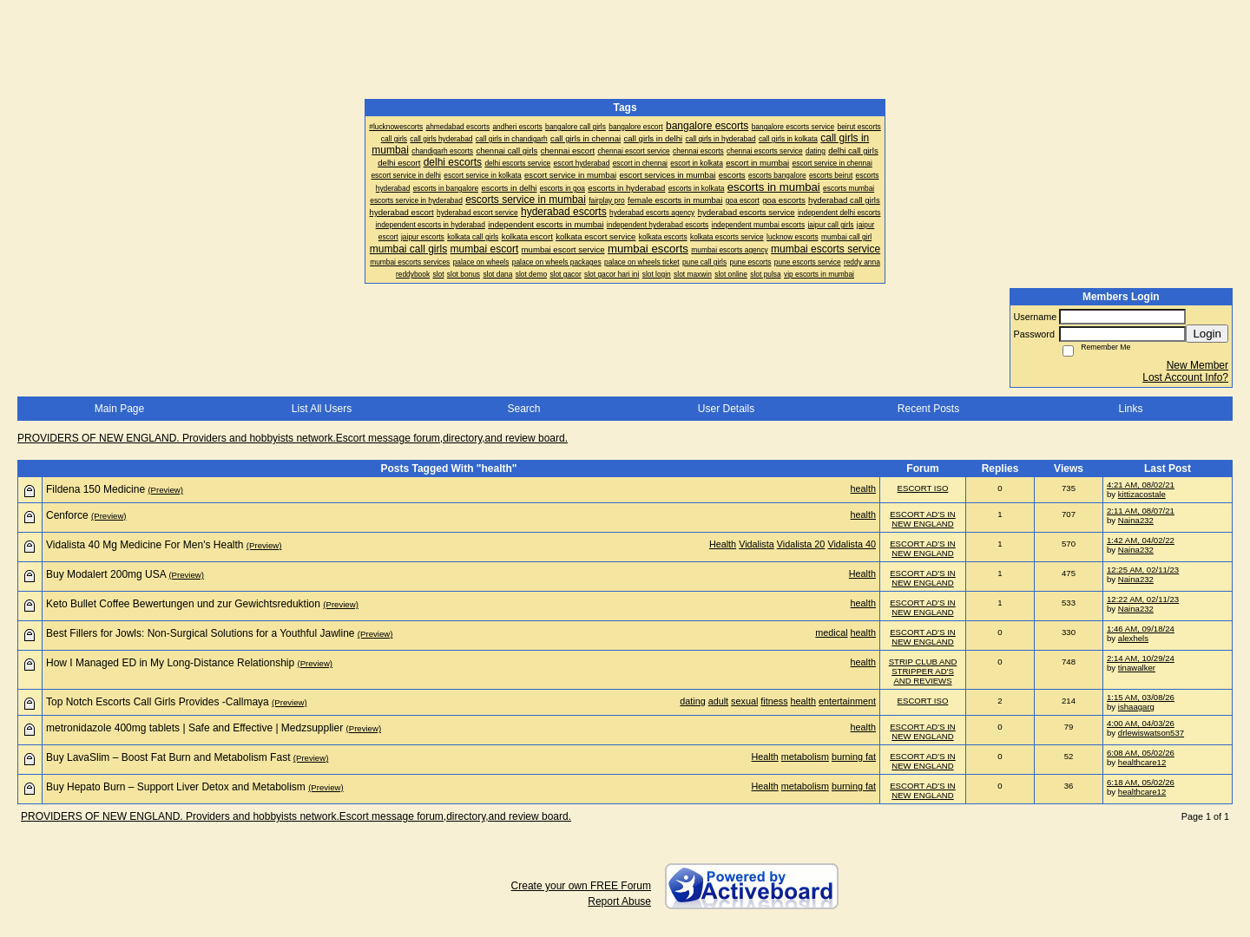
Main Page (119, 409)
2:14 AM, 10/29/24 (1140, 658)
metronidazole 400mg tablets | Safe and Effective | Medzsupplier (194, 728)
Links (1130, 409)
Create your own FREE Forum (581, 886)
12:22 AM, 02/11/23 (1143, 599)
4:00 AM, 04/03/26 (1140, 723)
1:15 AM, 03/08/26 (1140, 697)
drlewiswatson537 (1151, 732)
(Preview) (165, 490)
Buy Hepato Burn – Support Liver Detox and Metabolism (176, 787)
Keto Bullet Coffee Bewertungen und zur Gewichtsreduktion (183, 604)
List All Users (322, 409)
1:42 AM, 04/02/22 (1140, 540)
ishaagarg (1136, 706)
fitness (773, 701)
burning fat (854, 756)
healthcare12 (1142, 762)
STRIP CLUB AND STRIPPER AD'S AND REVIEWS (923, 671)
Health (722, 544)
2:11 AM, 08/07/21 (1140, 510)
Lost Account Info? (1185, 377)
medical (831, 632)
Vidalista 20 (801, 544)
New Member (1197, 365)
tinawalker (1136, 667)
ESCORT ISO (923, 488)
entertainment (847, 701)
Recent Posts (928, 409)
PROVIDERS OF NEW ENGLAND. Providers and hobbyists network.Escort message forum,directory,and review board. (292, 438)
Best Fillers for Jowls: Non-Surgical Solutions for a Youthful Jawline (200, 633)
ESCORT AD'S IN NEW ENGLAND (923, 518)
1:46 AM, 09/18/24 (1140, 628)
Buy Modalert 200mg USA (106, 574)
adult (718, 701)
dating (692, 701)
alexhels (1133, 638)
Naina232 (1136, 520)
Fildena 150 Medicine (95, 489)
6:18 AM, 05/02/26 (1140, 782)
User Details (726, 409)
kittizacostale (1142, 494)
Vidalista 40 (851, 544)
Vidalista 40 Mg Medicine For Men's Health (145, 545)
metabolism (805, 756)
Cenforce (67, 515)
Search (523, 409)
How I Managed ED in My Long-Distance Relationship (170, 663)
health (863, 488)
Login (1207, 333)
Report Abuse (619, 901)
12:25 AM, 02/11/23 (1143, 569)
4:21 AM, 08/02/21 (1140, 484)
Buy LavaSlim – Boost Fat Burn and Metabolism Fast (168, 757)
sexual (744, 701)
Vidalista (756, 544)
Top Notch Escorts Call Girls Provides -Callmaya (157, 702)
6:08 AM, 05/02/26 (1140, 752)
